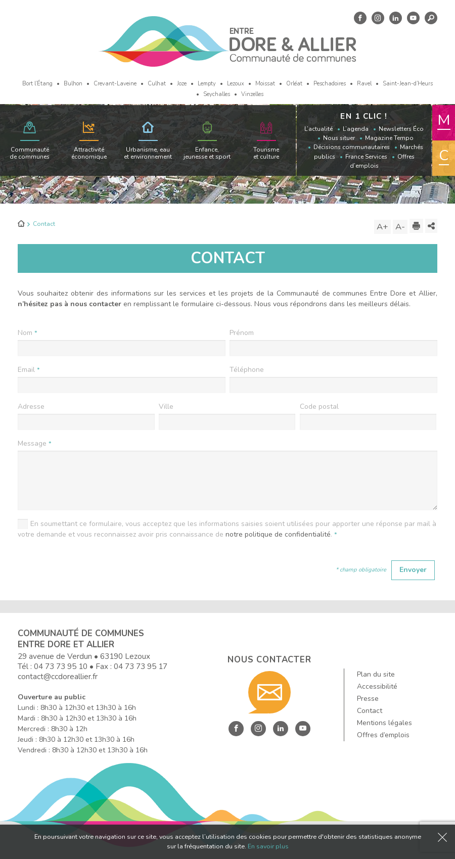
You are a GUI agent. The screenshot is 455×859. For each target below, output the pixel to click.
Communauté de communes (30, 153)
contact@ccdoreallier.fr (58, 676)
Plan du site (376, 674)
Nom (27, 333)
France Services (366, 157)
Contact (369, 710)
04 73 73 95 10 (60, 666)
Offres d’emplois (383, 735)
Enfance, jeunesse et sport (207, 153)
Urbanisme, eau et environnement (148, 153)
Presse (368, 698)
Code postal (319, 406)
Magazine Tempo (389, 138)
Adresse (31, 406)
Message (35, 443)
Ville (166, 406)
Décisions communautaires (351, 147)
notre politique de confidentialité (278, 534)
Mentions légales (384, 723)
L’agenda (356, 129)
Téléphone (247, 369)
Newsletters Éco (401, 129)
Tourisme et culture (266, 153)
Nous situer (339, 138)
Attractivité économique (89, 153)
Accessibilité (377, 686)
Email (29, 369)
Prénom (242, 333)
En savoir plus (268, 846)
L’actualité (318, 129)
